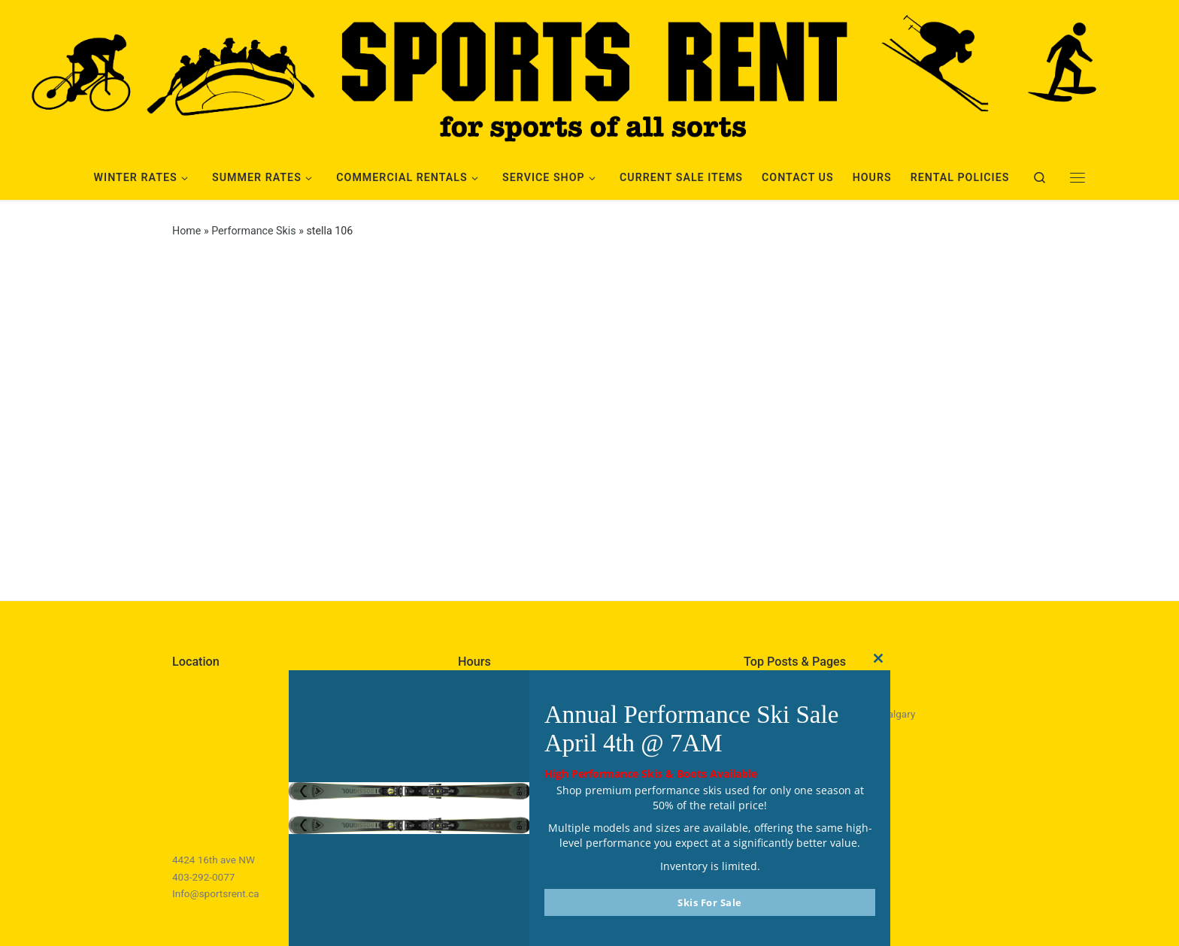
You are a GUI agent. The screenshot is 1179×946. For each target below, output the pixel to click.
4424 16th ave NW (213, 860)
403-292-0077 (203, 877)
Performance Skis (253, 231)
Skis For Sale (709, 902)
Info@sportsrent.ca (215, 893)
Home (186, 231)
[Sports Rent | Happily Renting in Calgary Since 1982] (589, 74)
